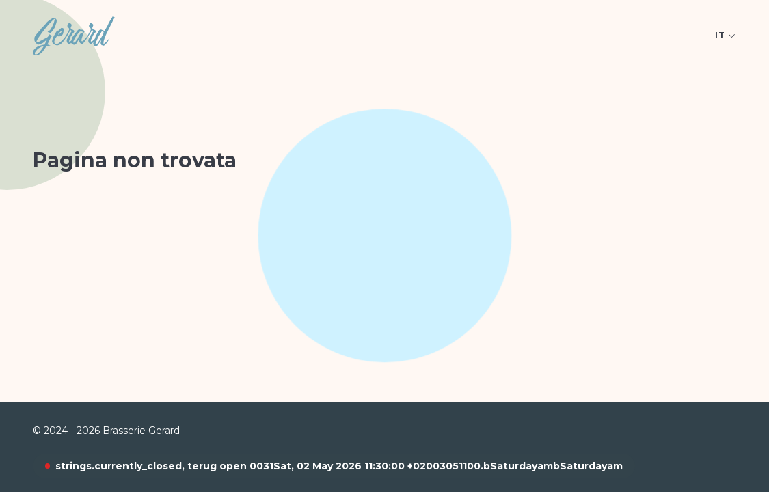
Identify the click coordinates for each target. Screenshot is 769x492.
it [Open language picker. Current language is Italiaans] (725, 35)
